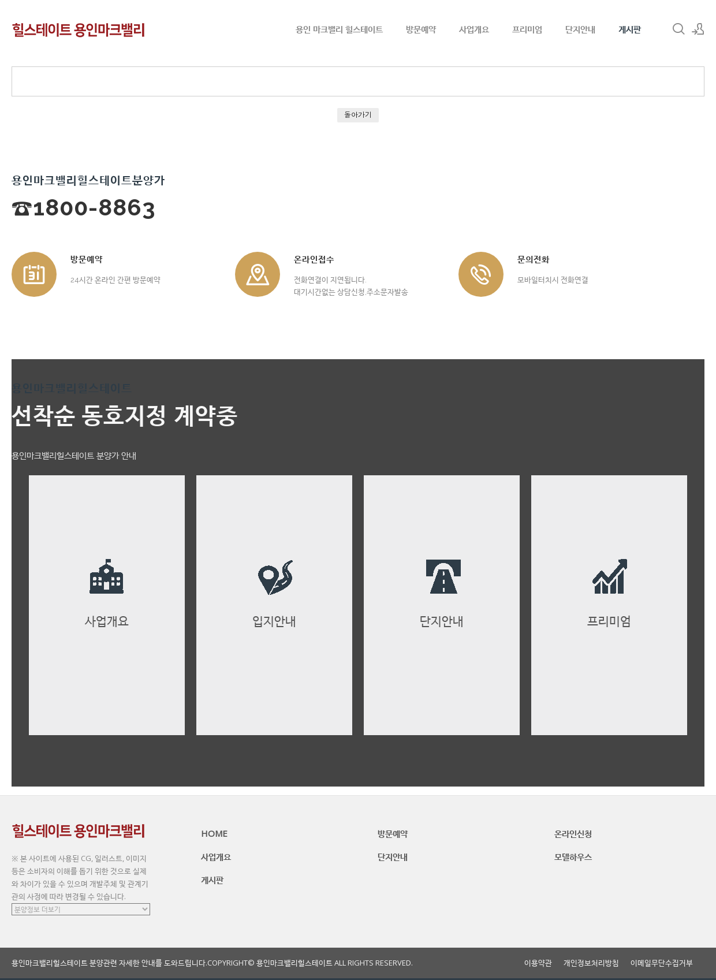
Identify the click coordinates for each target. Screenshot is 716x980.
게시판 (629, 29)
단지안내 (580, 29)
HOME (214, 833)
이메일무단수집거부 (662, 963)
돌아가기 (358, 115)
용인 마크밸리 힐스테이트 (339, 29)
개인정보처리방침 (591, 963)
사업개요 (474, 29)
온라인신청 (573, 833)
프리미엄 (527, 29)
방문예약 (421, 29)
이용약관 (538, 963)
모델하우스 (573, 856)
